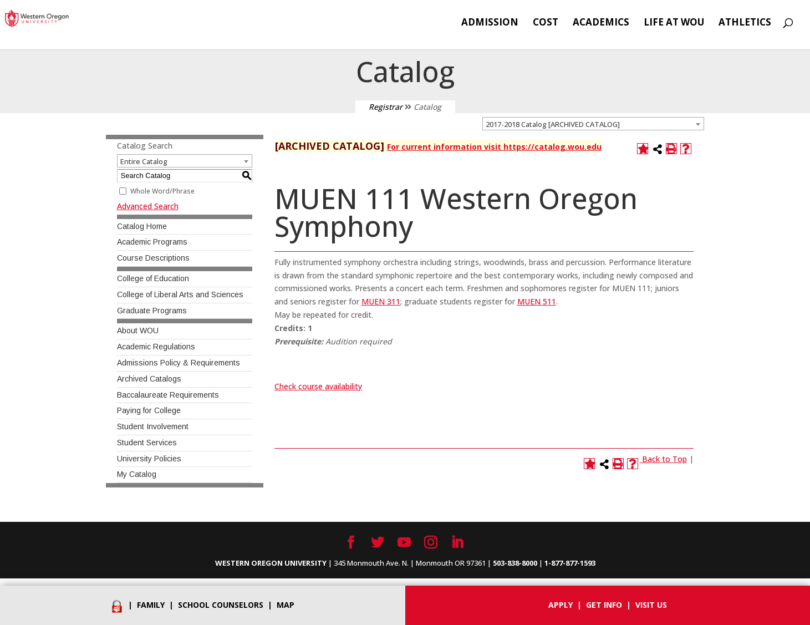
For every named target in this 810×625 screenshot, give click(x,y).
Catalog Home (142, 226)
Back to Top (664, 459)
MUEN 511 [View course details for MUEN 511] (536, 301)
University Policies (149, 458)
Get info (604, 604)
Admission (489, 23)
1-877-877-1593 (569, 563)
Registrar (386, 106)
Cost (545, 23)
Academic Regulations (156, 346)
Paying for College (149, 410)
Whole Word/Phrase (162, 191)
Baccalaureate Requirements (168, 394)
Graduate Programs (152, 310)
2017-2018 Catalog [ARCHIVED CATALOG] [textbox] (553, 124)
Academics (601, 23)
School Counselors (220, 604)
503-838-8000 (515, 563)
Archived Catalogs (149, 378)
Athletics (745, 23)
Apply (560, 604)
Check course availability (318, 386)
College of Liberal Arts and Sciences (180, 294)
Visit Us (651, 604)
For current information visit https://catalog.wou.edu (494, 146)
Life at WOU (674, 23)
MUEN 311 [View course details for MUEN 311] (380, 301)
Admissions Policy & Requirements (178, 362)
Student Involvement (153, 426)
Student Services (147, 442)
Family (151, 604)
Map (285, 604)
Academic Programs (152, 241)
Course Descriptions (153, 257)
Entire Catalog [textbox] (143, 161)
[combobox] (593, 123)
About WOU (138, 330)
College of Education (153, 278)
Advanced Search (148, 206)
